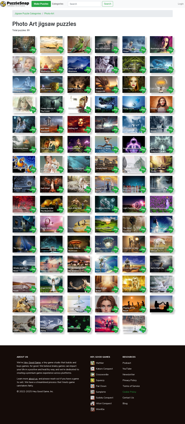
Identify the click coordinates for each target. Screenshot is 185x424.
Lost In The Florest (76, 168)
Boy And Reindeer (103, 48)
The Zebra (100, 128)
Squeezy (100, 380)
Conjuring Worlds (103, 208)
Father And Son (74, 88)
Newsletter (129, 374)
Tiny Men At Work (75, 228)
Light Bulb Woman (158, 88)
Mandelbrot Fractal (21, 168)
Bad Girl (126, 288)
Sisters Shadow (157, 308)
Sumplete (101, 391)
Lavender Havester (158, 208)
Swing (98, 108)
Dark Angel (45, 188)
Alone (15, 48)
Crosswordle (102, 374)
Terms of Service (131, 386)
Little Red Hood (19, 208)
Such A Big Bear (75, 208)
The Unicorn (18, 248)
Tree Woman (101, 68)
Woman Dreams (74, 108)
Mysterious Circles (103, 228)
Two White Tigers (75, 188)
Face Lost (72, 288)
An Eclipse (17, 188)
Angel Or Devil (46, 288)
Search (107, 3)
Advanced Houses (48, 248)
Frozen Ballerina (157, 68)
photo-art (49, 13)
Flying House (128, 108)
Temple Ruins (101, 168)
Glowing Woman (157, 108)
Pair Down (101, 386)
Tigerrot (71, 48)
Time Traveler (46, 148)
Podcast (127, 363)
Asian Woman (19, 108)
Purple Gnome (74, 148)
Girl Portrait (100, 308)
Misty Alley (17, 228)
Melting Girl (73, 128)
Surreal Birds (101, 328)
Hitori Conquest (104, 403)
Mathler (100, 363)
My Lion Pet (18, 308)
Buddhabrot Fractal (131, 148)
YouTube (127, 368)
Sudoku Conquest (104, 397)
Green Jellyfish (74, 328)
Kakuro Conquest (104, 368)
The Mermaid (46, 308)
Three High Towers (131, 268)
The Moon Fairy (157, 228)
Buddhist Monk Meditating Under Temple (48, 71)
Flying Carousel (102, 248)
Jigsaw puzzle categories (28, 13)
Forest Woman (129, 68)
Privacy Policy (130, 380)
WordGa (100, 409)
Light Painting (129, 208)
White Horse (46, 88)
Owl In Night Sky (157, 268)
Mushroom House (20, 148)
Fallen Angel (156, 188)
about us (33, 378)
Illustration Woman (158, 48)
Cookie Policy (129, 391)
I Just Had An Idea (130, 248)
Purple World (46, 228)
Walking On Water (103, 148)
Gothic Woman (19, 128)
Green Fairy (128, 88)
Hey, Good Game (32, 362)
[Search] (84, 4)
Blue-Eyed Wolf (129, 128)
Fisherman (45, 48)
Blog (125, 403)
